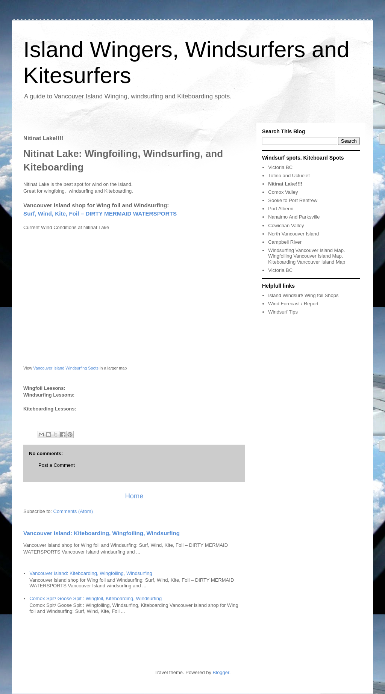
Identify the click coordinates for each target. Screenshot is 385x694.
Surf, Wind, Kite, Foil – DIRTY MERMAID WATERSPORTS (100, 213)
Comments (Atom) (73, 511)
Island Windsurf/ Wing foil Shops (303, 295)
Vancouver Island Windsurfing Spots (66, 368)
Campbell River (285, 242)
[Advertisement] (351, 429)
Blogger (221, 672)
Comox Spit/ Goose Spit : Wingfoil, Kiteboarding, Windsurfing (95, 598)
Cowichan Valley (286, 225)
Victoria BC (280, 167)
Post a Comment (56, 465)
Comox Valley (283, 192)
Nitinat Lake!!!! (285, 184)
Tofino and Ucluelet (289, 175)
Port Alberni (280, 208)
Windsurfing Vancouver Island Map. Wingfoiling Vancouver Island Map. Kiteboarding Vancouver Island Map (306, 256)
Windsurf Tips (283, 312)
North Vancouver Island (293, 234)
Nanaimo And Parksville (294, 217)
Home (134, 496)
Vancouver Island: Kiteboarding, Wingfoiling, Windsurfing (101, 533)
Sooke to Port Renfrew (292, 200)
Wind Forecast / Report (293, 303)
